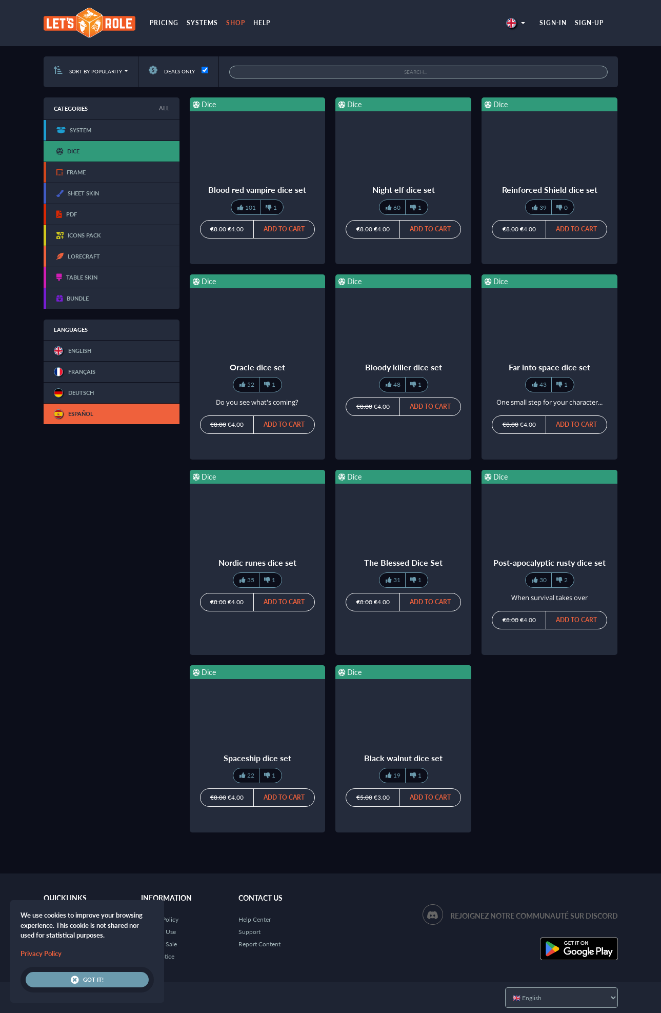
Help (261, 23)
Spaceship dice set (257, 758)
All (164, 108)
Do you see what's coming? (257, 402)
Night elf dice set (403, 189)
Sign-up (589, 23)
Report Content (259, 944)
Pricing (164, 23)
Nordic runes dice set (257, 562)
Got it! (87, 980)
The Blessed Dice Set (403, 562)
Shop (235, 23)
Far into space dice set (549, 367)
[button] (515, 23)
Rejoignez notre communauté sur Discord (534, 915)
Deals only (172, 71)
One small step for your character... (549, 402)
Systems (202, 23)
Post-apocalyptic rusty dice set (549, 562)
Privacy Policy (41, 953)
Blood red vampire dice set (257, 189)
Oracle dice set (257, 367)
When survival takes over (549, 597)
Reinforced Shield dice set (549, 189)
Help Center (254, 919)
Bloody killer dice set (403, 367)
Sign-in (553, 23)
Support (249, 932)
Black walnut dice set (403, 758)
